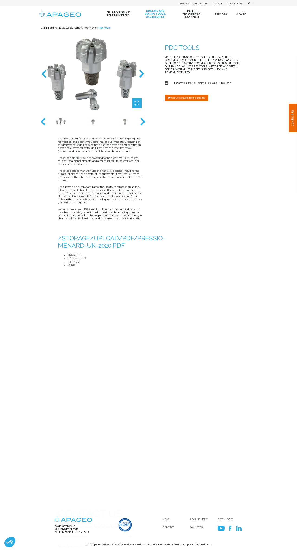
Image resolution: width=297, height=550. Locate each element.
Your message (66, 539)
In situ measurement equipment (192, 14)
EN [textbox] (249, 3)
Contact (217, 3)
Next (141, 73)
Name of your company (70, 442)
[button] (9, 542)
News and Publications (193, 3)
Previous (44, 73)
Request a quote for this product (188, 98)
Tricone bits (76, 258)
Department (64, 474)
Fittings (73, 261)
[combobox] (250, 3)
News (166, 519)
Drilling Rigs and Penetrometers (118, 14)
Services (221, 13)
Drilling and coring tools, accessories (155, 14)
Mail (60, 507)
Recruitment (199, 519)
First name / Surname (70, 491)
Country (62, 458)
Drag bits (74, 255)
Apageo (241, 13)
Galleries (196, 527)
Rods (71, 265)
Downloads (235, 3)
